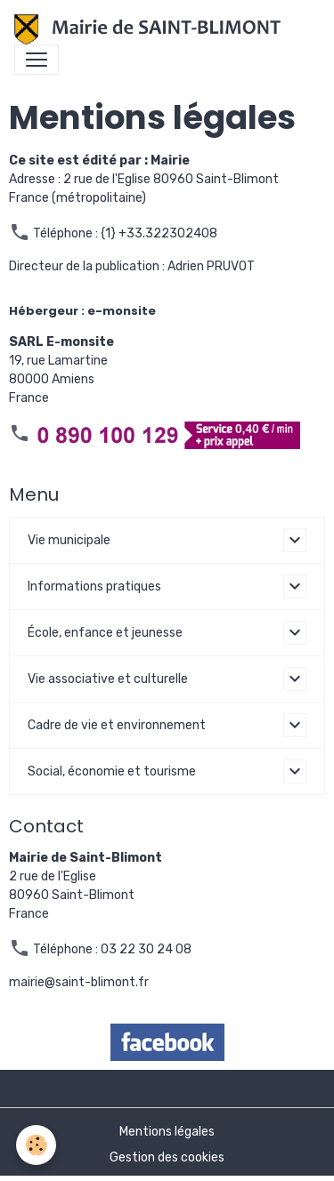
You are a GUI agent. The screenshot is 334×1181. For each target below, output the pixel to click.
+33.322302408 (167, 233)
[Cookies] (36, 1145)
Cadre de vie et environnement (117, 725)
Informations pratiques (94, 586)
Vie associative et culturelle (108, 679)
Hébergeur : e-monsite (82, 310)
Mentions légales (167, 1131)
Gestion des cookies (167, 1157)
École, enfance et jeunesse (105, 632)
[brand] (151, 29)
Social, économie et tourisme (112, 771)
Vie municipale (69, 540)
